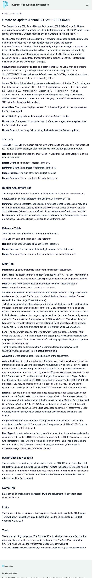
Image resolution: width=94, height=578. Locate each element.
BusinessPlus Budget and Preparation (30, 4)
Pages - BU (17, 14)
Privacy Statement (9, 573)
